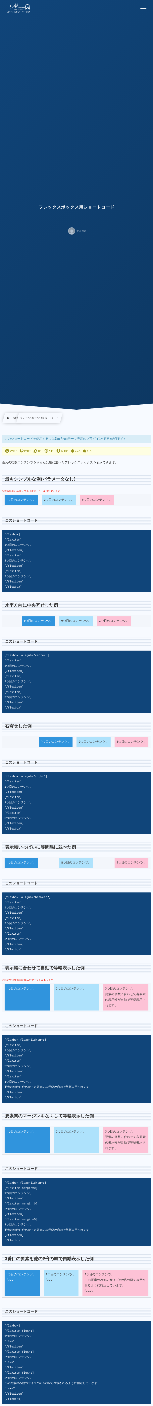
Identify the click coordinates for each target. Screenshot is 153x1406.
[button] (142, 5)
